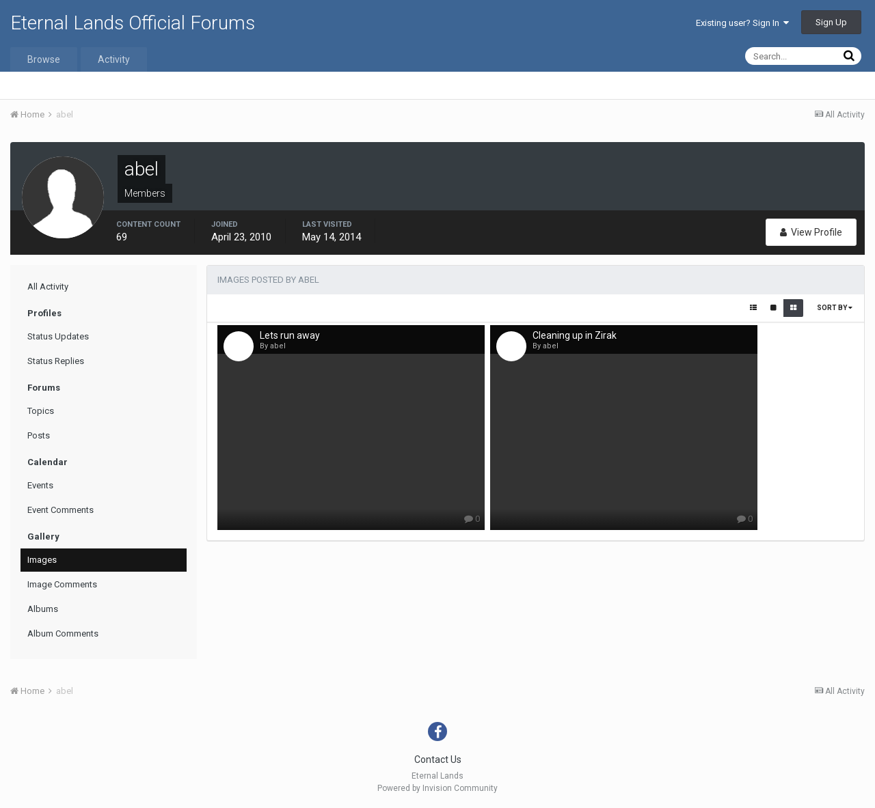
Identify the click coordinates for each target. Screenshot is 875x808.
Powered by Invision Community (437, 788)
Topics (40, 411)
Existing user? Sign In (742, 23)
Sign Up (831, 22)
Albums (42, 609)
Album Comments (62, 633)
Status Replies (55, 361)
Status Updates (58, 336)
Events (40, 485)
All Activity (47, 286)
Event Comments (60, 510)
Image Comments (62, 584)
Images (42, 560)
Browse (43, 59)
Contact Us (437, 759)
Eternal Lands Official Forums (132, 23)
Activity (114, 59)
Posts (38, 435)
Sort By (834, 307)
